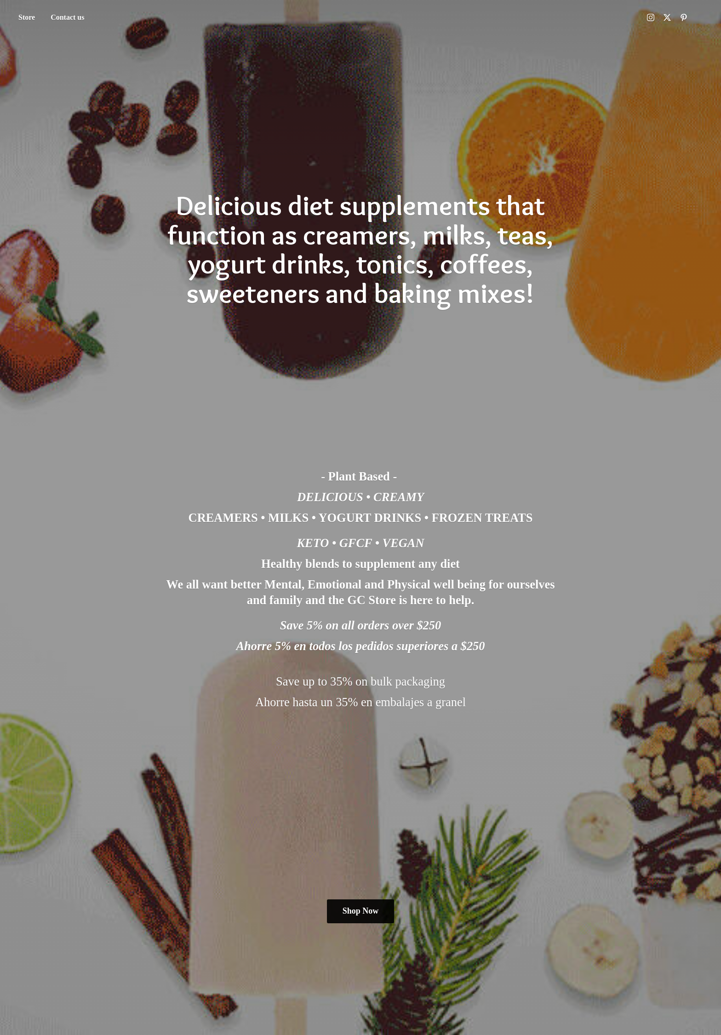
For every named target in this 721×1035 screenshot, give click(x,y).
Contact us (67, 17)
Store (26, 17)
